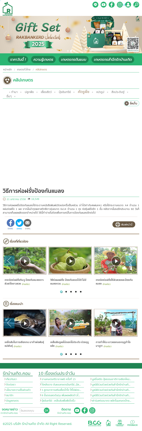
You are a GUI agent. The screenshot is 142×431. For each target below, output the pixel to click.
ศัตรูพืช (83, 92)
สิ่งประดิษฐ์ (117, 92)
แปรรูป (100, 92)
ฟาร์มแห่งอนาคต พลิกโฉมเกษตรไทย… (111, 401)
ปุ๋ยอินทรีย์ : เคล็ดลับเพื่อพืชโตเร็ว (58, 401)
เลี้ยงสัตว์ (46, 92)
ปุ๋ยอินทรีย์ (65, 92)
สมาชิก (9, 395)
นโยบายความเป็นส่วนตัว (18, 390)
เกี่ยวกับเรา (11, 379)
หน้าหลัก (7, 70)
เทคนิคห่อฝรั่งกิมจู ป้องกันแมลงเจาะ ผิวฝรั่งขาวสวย (24, 282)
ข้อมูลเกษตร (12, 401)
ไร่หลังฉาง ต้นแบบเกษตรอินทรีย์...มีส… (61, 385)
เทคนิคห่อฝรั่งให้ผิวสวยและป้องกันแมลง (114, 282)
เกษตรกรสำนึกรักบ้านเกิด (113, 59)
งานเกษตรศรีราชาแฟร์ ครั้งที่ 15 (59, 379)
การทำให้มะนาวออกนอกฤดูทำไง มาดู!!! (113, 344)
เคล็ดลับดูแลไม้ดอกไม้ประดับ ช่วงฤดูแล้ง (69, 344)
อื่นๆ (9, 96)
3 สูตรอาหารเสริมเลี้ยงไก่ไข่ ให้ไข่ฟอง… (61, 390)
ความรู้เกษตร (43, 59)
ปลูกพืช (29, 92)
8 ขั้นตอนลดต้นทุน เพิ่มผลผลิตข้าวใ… (61, 395)
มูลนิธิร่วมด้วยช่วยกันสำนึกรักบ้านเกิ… (111, 385)
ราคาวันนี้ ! (18, 59)
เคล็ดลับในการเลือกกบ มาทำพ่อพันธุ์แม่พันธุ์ (24, 344)
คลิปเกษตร (41, 70)
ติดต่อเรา (11, 385)
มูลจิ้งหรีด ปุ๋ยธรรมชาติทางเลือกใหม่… (111, 379)
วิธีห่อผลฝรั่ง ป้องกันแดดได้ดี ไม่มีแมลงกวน (68, 282)
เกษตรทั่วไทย (24, 70)
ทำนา (14, 92)
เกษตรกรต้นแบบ (73, 59)
